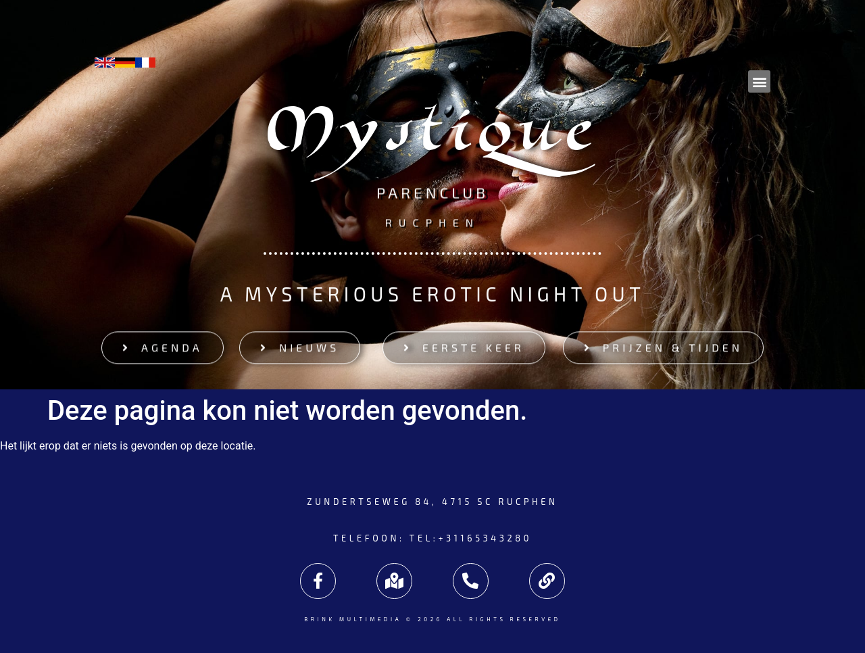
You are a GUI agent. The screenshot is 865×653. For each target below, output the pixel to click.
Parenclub (432, 196)
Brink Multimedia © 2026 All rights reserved (432, 619)
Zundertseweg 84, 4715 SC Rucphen (432, 501)
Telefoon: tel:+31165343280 (432, 538)
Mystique (432, 137)
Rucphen (432, 220)
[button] (759, 81)
